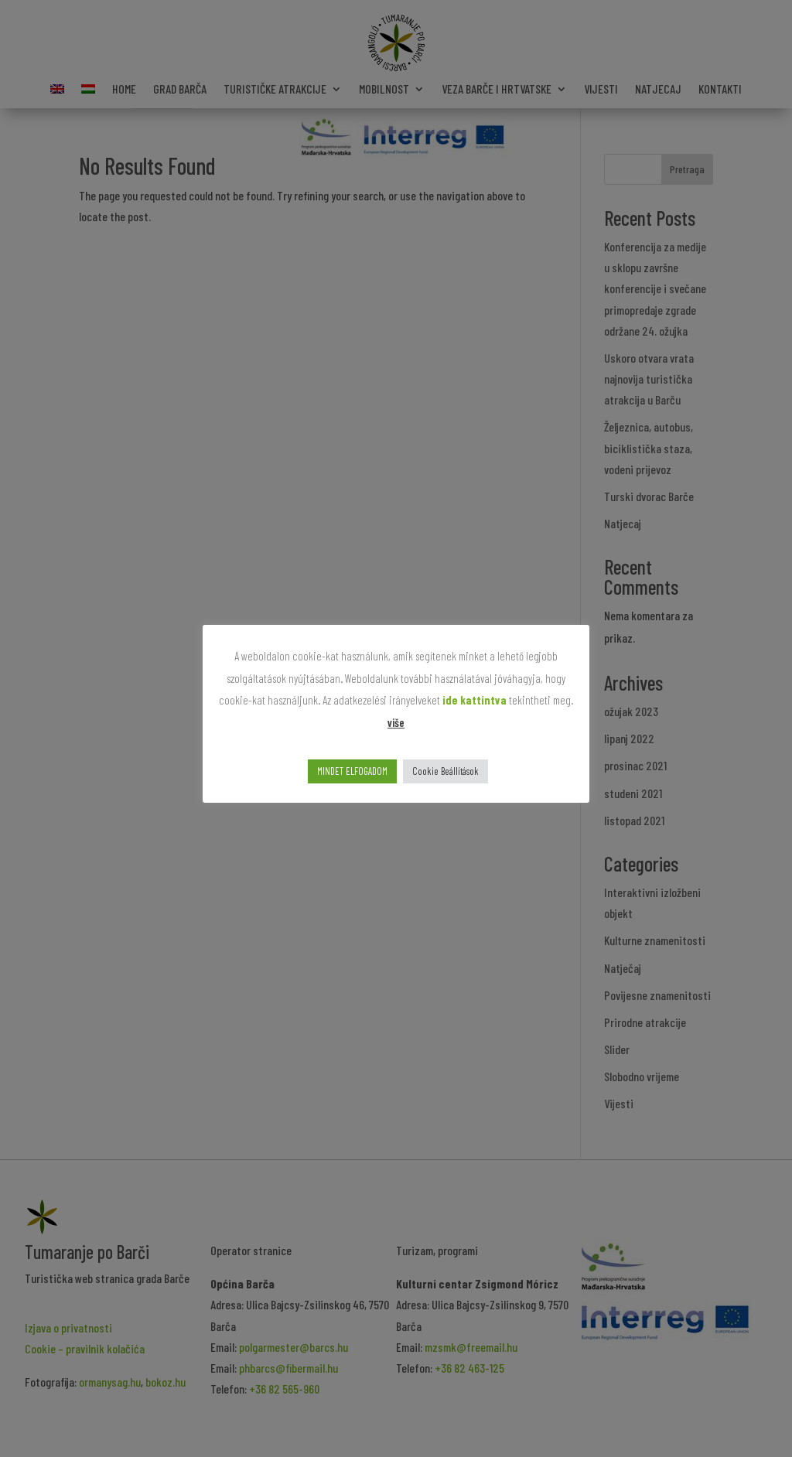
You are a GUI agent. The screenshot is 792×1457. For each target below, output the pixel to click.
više (396, 722)
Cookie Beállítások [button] (445, 771)
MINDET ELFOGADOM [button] (352, 771)
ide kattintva (474, 700)
